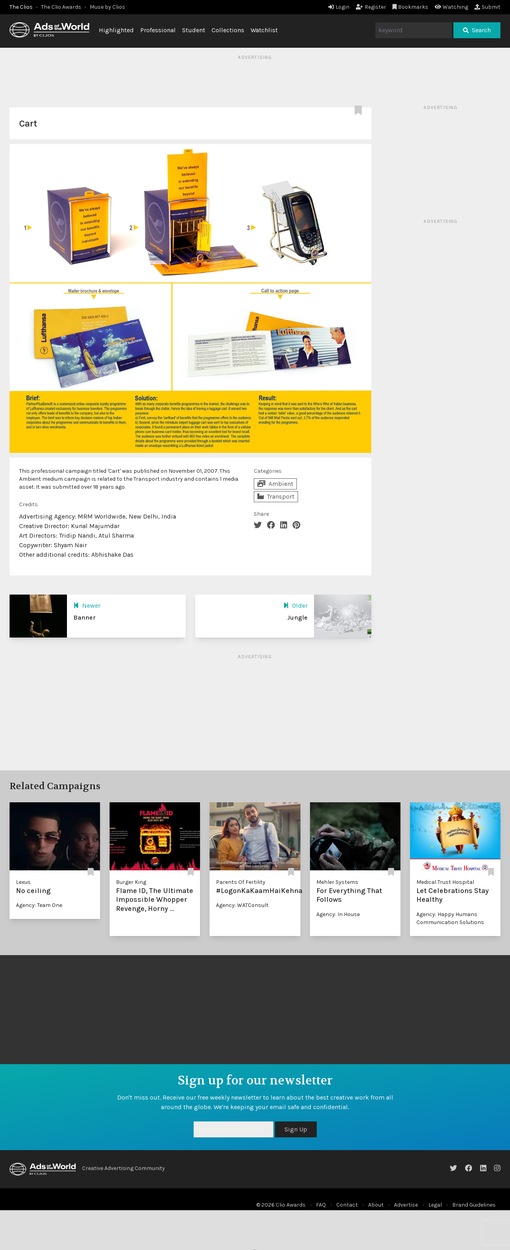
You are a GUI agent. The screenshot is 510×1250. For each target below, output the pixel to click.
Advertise (406, 1204)
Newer (86, 605)
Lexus (23, 882)
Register (371, 7)
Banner (84, 617)
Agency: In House (338, 914)
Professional (158, 30)
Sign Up (295, 1129)
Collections (228, 30)
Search (477, 30)
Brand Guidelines (474, 1204)
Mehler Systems (337, 882)
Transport (275, 496)
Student (193, 30)
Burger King (131, 882)
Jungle (297, 617)
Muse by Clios (107, 7)
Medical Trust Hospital (445, 882)
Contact (347, 1204)
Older (295, 605)
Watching (451, 7)
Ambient (275, 484)
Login (338, 7)
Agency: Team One (39, 905)
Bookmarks (410, 7)
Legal (435, 1204)
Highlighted (116, 30)
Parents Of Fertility (240, 882)
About (376, 1204)
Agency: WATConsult (242, 905)
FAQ (321, 1204)
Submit (487, 7)
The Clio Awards (61, 7)
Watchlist (264, 30)
